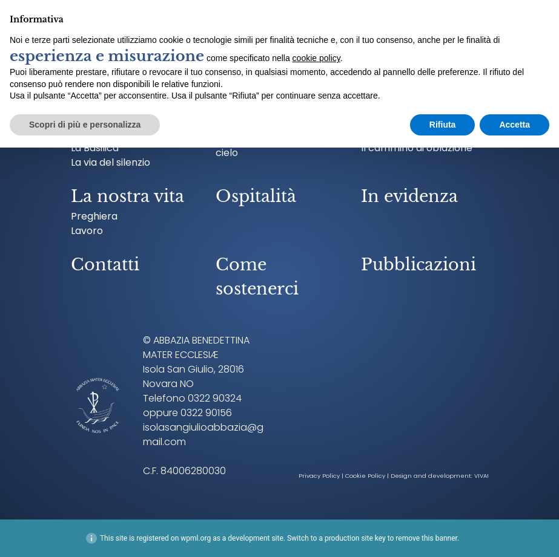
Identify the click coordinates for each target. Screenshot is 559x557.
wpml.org (195, 538)
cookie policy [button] (316, 58)
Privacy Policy (319, 476)
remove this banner (426, 538)
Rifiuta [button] (442, 124)
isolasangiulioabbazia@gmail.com (203, 434)
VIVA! (481, 476)
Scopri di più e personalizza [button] (85, 124)
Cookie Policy (365, 476)
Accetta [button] (514, 124)
